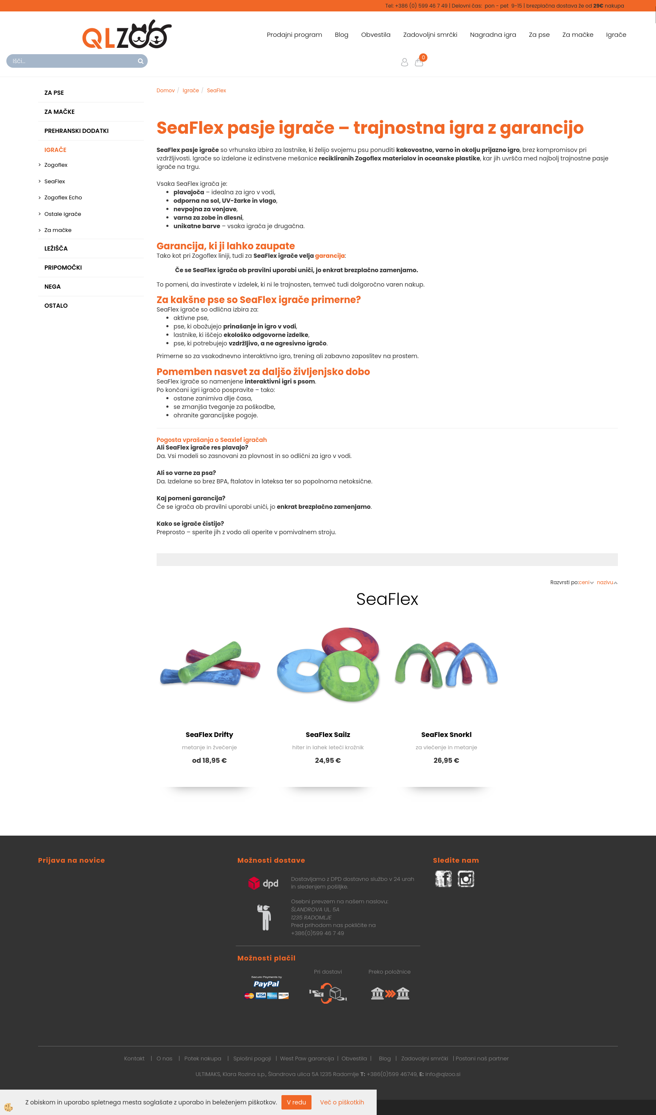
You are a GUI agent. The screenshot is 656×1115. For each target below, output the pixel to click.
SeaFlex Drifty (209, 735)
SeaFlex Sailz (328, 735)
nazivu (607, 582)
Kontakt (134, 1058)
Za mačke (577, 34)
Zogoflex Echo (63, 197)
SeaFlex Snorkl (447, 735)
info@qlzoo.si (442, 1074)
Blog (341, 34)
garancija (330, 255)
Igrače (616, 34)
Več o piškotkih (342, 1102)
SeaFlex (54, 181)
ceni (586, 582)
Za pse (539, 34)
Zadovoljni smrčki (430, 34)
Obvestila (375, 34)
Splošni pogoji (252, 1058)
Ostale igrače (62, 214)
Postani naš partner (482, 1058)
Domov (166, 90)
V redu (296, 1102)
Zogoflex (55, 165)
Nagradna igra (493, 34)
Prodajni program (294, 34)
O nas (164, 1058)
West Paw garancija (307, 1058)
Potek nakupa (203, 1058)
